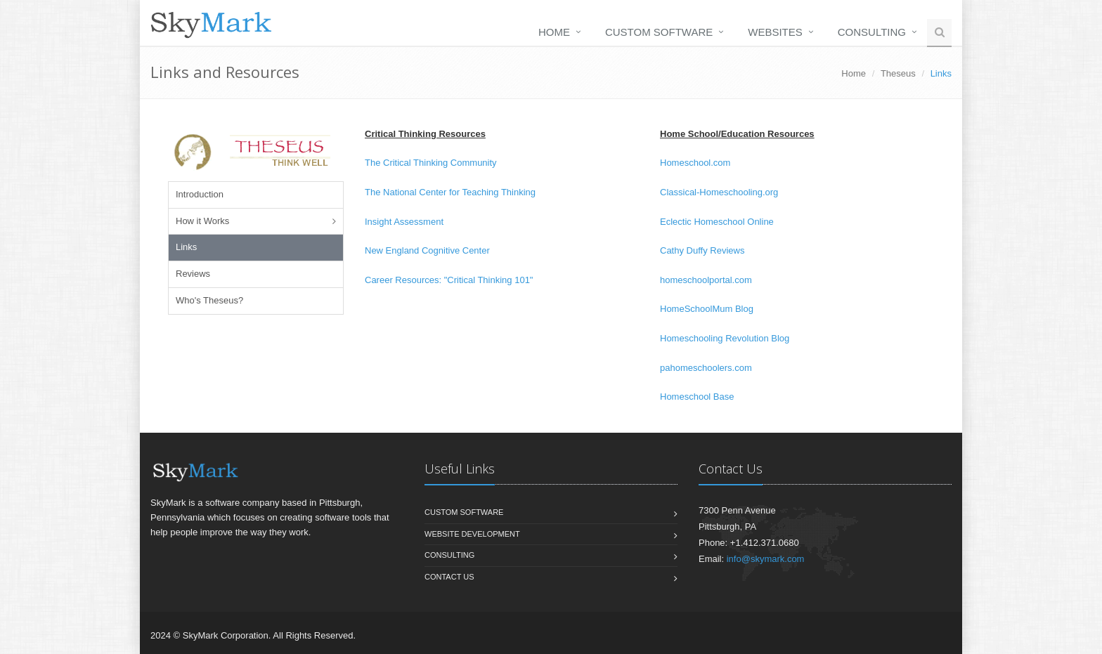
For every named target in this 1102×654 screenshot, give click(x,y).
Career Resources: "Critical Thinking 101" (449, 280)
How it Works (202, 221)
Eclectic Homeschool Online (717, 221)
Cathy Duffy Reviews (702, 250)
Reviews (193, 273)
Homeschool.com (695, 162)
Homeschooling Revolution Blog (724, 338)
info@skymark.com (766, 559)
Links (186, 247)
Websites (775, 32)
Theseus (898, 73)
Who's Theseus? (209, 300)
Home (554, 32)
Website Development (472, 534)
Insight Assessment (404, 221)
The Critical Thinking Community (431, 162)
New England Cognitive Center (427, 250)
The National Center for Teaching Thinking (450, 192)
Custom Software (659, 32)
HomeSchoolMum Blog (706, 308)
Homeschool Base (697, 396)
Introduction (199, 194)
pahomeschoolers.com (706, 367)
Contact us (449, 577)
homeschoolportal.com (706, 280)
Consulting (872, 32)
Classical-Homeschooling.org (719, 192)
